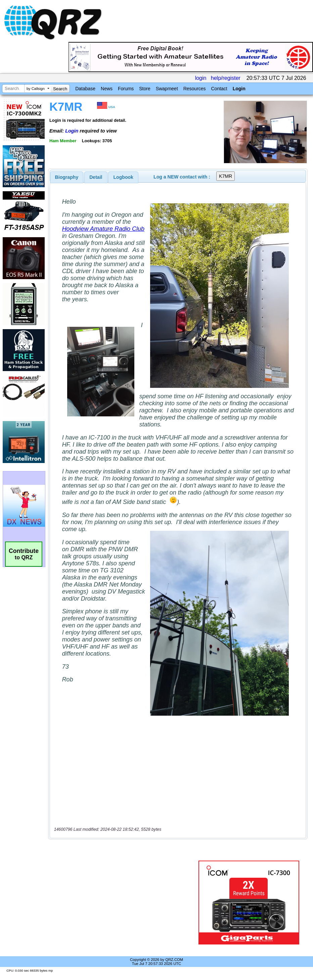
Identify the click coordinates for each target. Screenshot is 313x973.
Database (85, 88)
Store (144, 88)
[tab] (67, 177)
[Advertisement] (124, 903)
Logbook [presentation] (123, 177)
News (107, 88)
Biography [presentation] (67, 177)
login (201, 78)
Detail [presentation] (95, 177)
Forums (126, 88)
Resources (194, 88)
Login (239, 88)
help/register (225, 78)
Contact (219, 88)
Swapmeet (167, 88)
